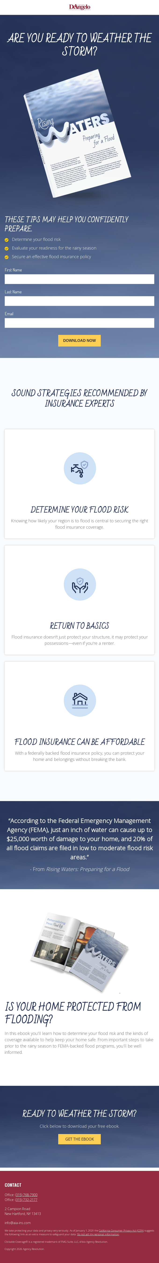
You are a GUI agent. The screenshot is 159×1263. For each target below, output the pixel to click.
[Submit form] (79, 341)
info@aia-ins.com (18, 1223)
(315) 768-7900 (26, 1195)
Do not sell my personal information (98, 1234)
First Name (13, 269)
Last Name (13, 291)
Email (9, 313)
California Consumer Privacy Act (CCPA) (121, 1230)
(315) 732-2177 (26, 1199)
